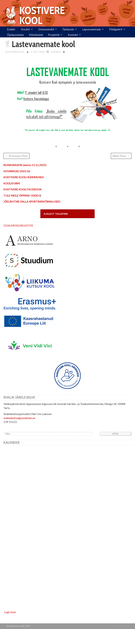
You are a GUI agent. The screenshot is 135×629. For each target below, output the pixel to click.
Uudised (56, 51)
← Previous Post (16, 156)
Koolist (25, 29)
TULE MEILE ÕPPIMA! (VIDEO (22, 195)
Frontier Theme (120, 626)
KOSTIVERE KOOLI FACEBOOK (23, 189)
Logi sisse (10, 612)
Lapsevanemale (91, 29)
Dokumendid (46, 29)
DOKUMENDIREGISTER (18, 225)
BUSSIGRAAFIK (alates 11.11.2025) (25, 165)
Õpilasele (68, 29)
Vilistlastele (36, 34)
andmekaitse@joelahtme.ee (19, 418)
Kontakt (73, 34)
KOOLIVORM (12, 183)
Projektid (53, 34)
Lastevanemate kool (43, 44)
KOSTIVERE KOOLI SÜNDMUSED (24, 177)
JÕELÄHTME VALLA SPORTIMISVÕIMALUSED (32, 201)
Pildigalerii (115, 29)
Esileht (11, 29)
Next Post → (121, 156)
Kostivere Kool (14, 51)
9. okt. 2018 (38, 51)
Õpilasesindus (15, 34)
